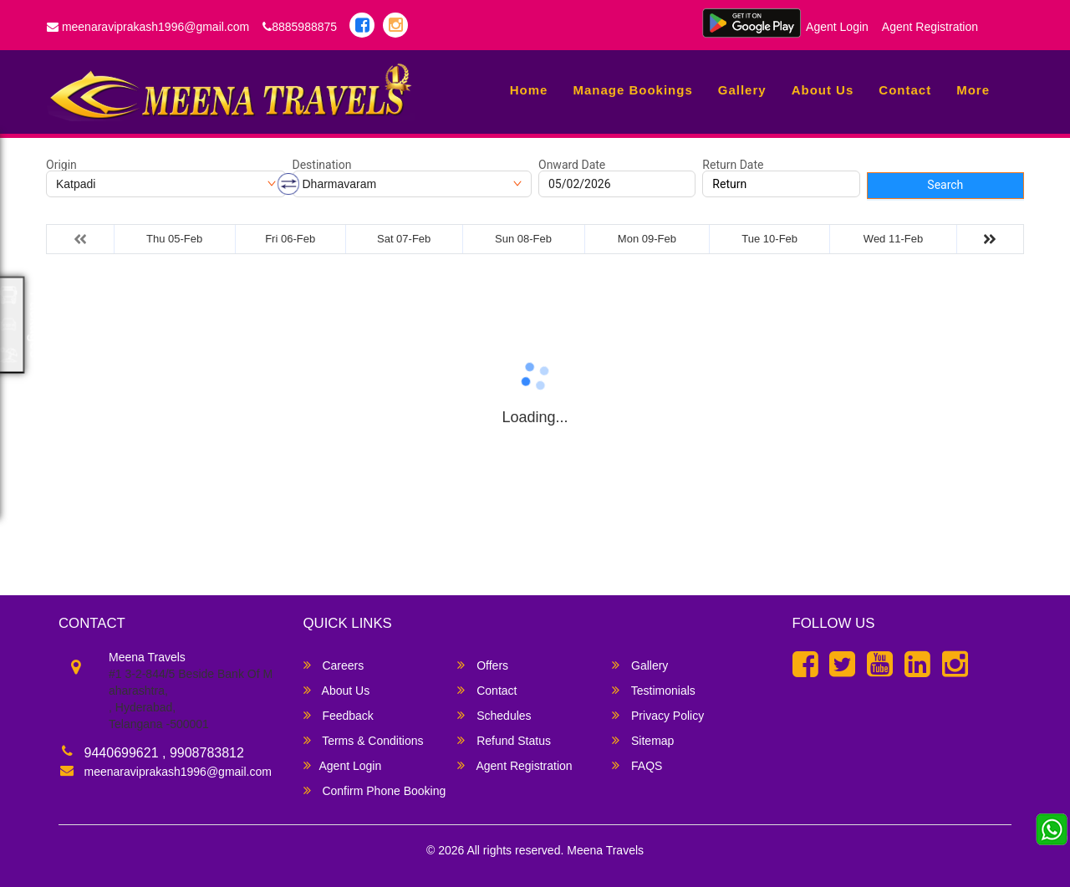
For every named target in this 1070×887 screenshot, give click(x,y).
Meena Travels (605, 850)
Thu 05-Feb (174, 238)
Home (529, 90)
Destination (322, 165)
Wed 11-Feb (893, 238)
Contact (905, 90)
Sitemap (643, 740)
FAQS (637, 765)
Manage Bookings (632, 90)
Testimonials (654, 690)
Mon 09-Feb (647, 238)
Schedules (494, 715)
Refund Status (504, 740)
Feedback (338, 715)
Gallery (742, 90)
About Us (823, 90)
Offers (482, 665)
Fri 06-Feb (290, 238)
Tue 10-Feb (769, 238)
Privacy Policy (658, 715)
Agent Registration (930, 26)
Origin (61, 165)
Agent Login (837, 26)
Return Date (732, 165)
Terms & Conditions (363, 740)
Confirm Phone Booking (374, 790)
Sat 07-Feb (404, 238)
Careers (333, 665)
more (973, 90)
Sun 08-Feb (523, 238)
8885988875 (299, 26)
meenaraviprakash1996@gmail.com (148, 26)
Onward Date (571, 165)
